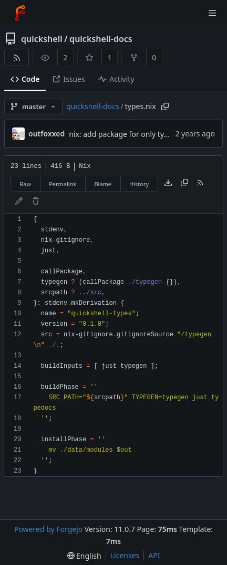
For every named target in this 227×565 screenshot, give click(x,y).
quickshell (42, 39)
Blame (102, 184)
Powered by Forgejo (48, 529)
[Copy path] (165, 106)
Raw (26, 184)
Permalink (62, 184)
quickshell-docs (100, 39)
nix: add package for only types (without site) (146, 134)
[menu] (84, 556)
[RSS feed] (16, 57)
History (139, 184)
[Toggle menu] (212, 13)
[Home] (20, 13)
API (154, 555)
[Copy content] (184, 184)
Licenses (125, 555)
